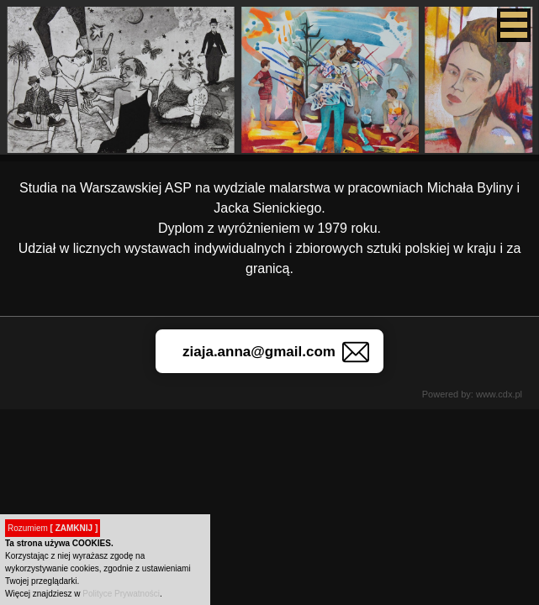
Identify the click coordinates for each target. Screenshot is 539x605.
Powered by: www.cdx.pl (472, 394)
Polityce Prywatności (121, 593)
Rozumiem (53, 528)
